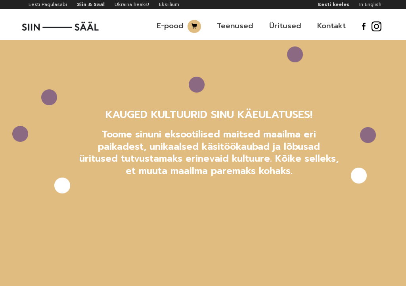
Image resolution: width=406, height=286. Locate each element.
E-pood (170, 25)
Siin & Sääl (91, 4)
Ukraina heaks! (132, 4)
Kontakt (331, 25)
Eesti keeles (333, 4)
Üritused (285, 25)
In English (370, 4)
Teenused (235, 25)
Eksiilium (169, 4)
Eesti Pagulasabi (48, 4)
